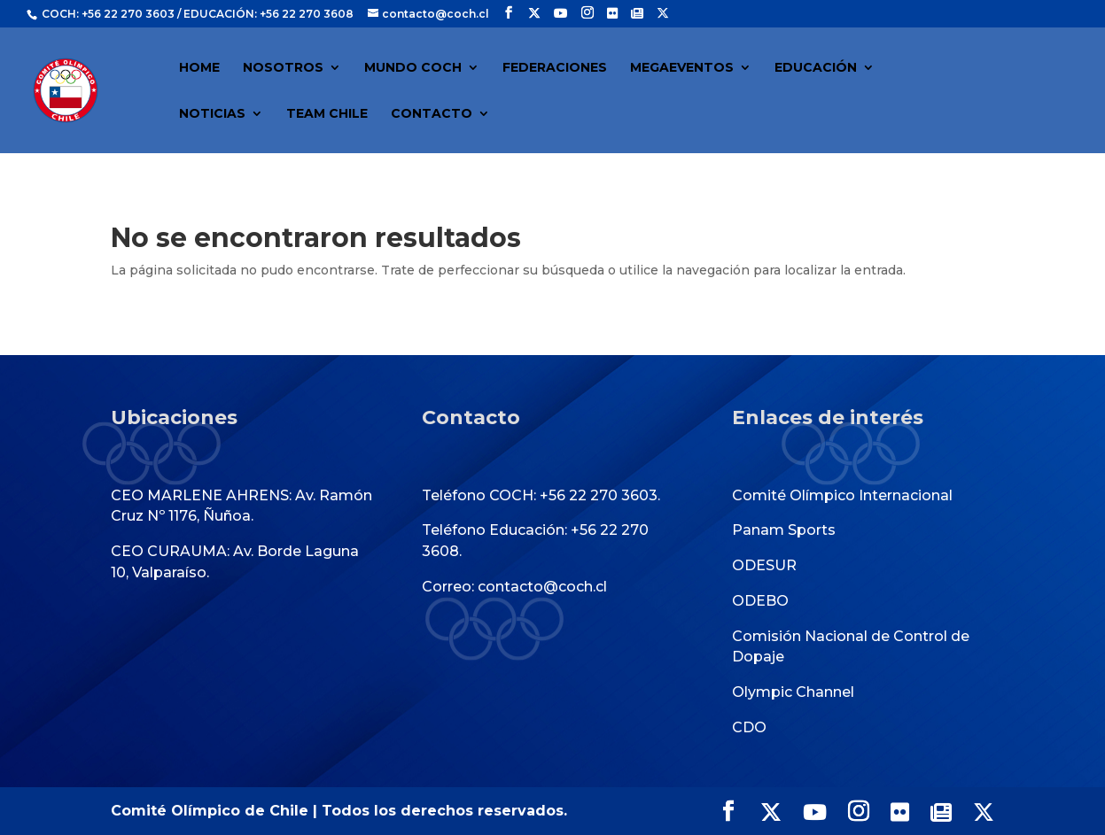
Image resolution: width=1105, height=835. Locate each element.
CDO (749, 727)
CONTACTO (431, 114)
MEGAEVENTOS (682, 68)
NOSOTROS (283, 68)
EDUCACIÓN (815, 68)
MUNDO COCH (413, 68)
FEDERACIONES (554, 68)
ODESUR (764, 565)
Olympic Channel (793, 692)
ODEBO (760, 600)
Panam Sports (784, 530)
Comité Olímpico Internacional (842, 495)
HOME (199, 68)
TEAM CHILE (327, 114)
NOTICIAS (212, 114)
